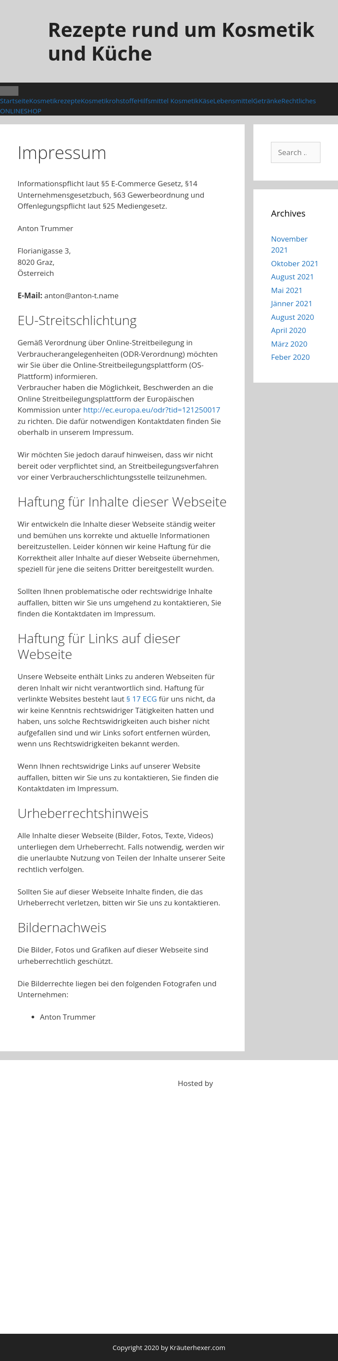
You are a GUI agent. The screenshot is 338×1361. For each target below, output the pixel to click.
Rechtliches (298, 100)
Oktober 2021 (295, 263)
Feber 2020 (290, 357)
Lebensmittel (233, 100)
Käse (206, 100)
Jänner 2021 (292, 303)
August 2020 (292, 317)
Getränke (267, 100)
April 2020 (288, 330)
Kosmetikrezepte (55, 100)
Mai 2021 (286, 290)
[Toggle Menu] (9, 91)
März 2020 (289, 344)
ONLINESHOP (21, 110)
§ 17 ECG (141, 699)
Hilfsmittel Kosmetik (168, 100)
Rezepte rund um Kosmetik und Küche (181, 41)
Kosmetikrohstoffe (109, 100)
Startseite (14, 100)
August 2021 (292, 276)
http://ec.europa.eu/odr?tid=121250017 (152, 410)
